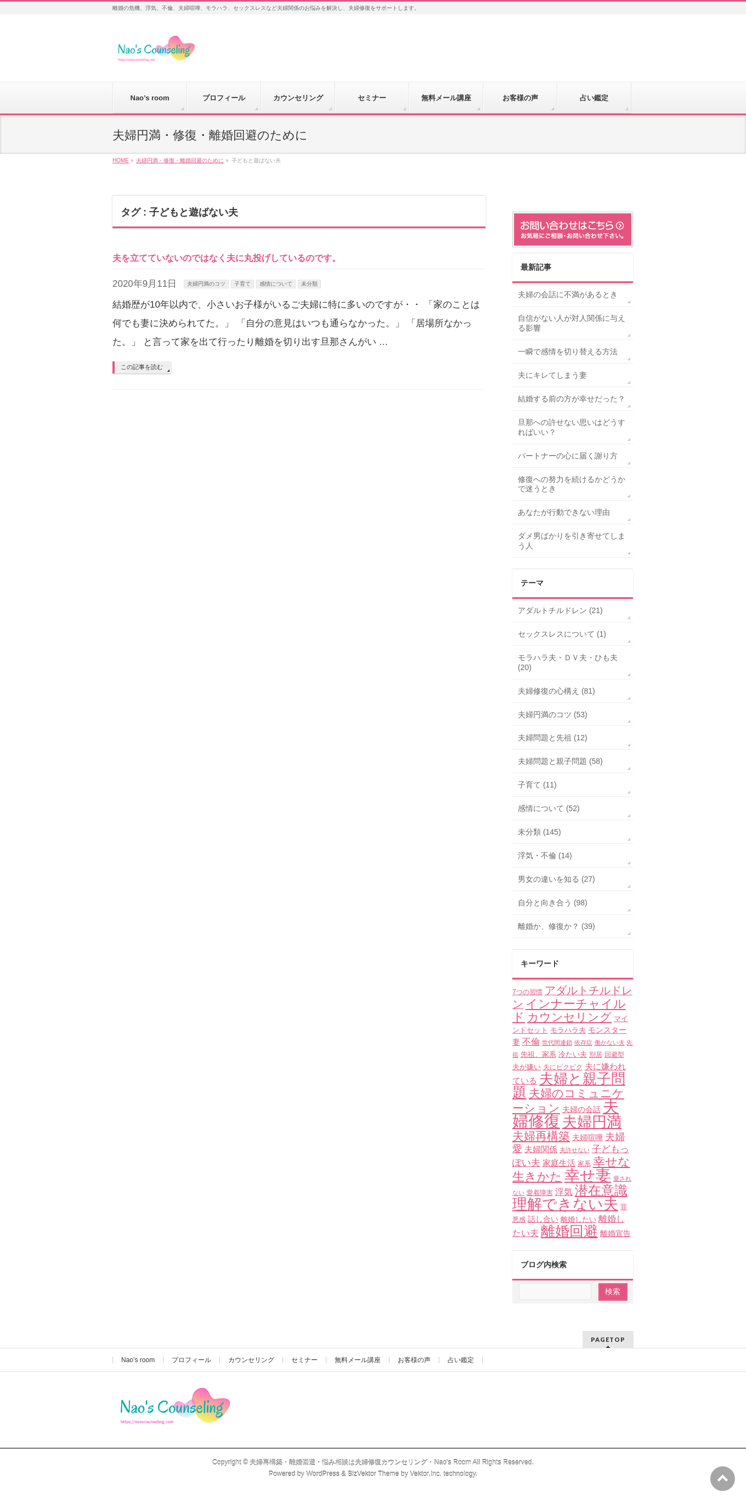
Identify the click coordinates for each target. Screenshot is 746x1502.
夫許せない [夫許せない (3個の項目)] (575, 1150)
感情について (275, 284)
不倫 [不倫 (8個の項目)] (531, 1041)
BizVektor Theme (373, 1474)
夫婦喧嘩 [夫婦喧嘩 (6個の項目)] (587, 1137)
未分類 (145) (539, 831)
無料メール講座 (358, 1360)
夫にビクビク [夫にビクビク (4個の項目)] (563, 1067)
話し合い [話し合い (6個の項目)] (543, 1219)
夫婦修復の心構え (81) (556, 691)
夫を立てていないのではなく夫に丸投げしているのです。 (226, 258)
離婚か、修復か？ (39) (556, 926)
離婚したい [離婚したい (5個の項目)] (578, 1219)
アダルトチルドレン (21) (560, 610)
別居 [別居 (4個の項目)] (595, 1054)
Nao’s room (138, 1360)
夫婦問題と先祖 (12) (552, 737)
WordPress (323, 1474)
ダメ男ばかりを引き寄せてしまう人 (571, 540)
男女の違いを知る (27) (556, 879)
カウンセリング (251, 1360)
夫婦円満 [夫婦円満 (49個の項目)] (591, 1121)
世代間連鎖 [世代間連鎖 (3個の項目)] (557, 1042)
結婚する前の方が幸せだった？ (571, 398)
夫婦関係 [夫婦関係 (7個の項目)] (540, 1149)
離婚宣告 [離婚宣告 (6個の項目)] (615, 1233)
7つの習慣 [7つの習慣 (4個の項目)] (527, 992)
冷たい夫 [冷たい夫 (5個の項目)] (572, 1054)
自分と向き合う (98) (552, 902)
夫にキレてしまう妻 (552, 375)
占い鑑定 (461, 1360)
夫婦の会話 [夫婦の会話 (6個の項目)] (581, 1109)
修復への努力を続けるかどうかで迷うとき (571, 484)
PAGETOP (608, 1339)
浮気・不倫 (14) (545, 855)
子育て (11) (537, 784)
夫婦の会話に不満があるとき (568, 294)
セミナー (304, 1360)
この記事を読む (142, 367)
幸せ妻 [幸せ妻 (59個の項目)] (587, 1175)
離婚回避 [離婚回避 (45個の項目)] (569, 1231)
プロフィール (191, 1360)
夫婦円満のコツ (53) (552, 714)
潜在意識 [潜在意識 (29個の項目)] (601, 1190)
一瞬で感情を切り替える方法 (568, 351)
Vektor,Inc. (426, 1474)
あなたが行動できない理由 (564, 512)
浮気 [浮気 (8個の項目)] (564, 1192)
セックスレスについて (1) (562, 634)
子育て (242, 284)
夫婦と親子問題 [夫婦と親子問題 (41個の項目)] (568, 1085)
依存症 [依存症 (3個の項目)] (583, 1042)
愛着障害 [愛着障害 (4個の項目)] (540, 1193)
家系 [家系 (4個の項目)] (584, 1163)
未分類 (309, 284)
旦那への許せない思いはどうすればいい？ (571, 427)
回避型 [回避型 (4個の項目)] (614, 1054)
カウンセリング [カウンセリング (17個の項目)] (569, 1017)
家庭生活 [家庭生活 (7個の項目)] (558, 1162)
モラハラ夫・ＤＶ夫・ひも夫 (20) (568, 662)
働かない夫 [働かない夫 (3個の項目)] (610, 1042)
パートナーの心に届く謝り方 (568, 455)
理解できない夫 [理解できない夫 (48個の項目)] (565, 1204)
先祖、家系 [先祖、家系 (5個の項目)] (538, 1054)
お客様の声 (414, 1360)
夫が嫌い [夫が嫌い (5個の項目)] (526, 1067)
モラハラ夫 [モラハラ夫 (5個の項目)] (568, 1030)
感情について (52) (549, 808)
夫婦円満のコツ (206, 284)
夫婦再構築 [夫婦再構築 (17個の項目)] (541, 1136)
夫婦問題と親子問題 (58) (560, 761)
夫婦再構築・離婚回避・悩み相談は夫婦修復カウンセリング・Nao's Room (360, 1462)
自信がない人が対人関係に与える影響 (571, 323)
